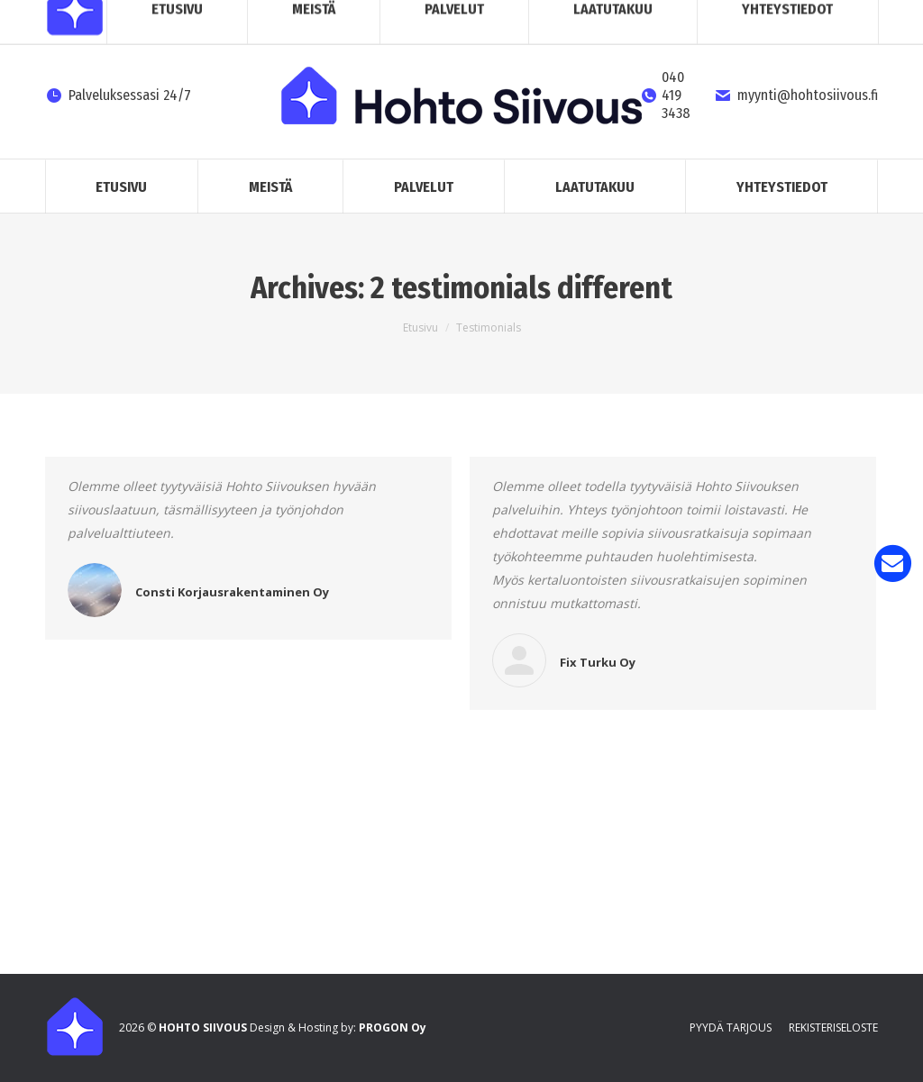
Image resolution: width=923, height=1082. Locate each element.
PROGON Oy (392, 1027)
